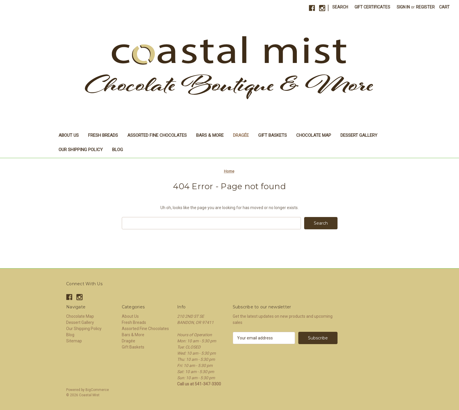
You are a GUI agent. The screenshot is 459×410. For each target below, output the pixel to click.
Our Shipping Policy (81, 149)
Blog (117, 149)
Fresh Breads (103, 135)
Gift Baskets (272, 135)
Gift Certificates (372, 7)
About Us (69, 135)
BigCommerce (97, 390)
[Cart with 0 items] (444, 7)
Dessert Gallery (358, 135)
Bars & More (210, 135)
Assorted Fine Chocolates (157, 135)
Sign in (403, 7)
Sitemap (74, 341)
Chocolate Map (313, 135)
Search (340, 7)
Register (425, 7)
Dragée (241, 135)
